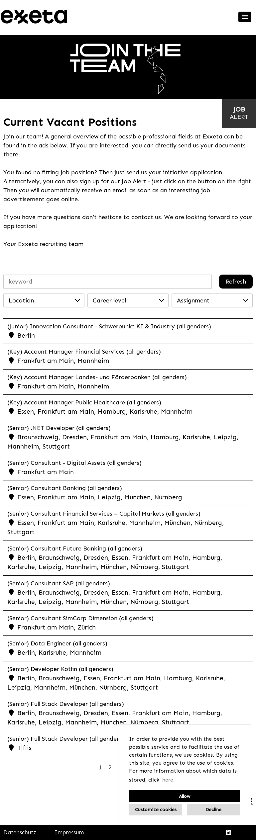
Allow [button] (184, 796)
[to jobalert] (239, 113)
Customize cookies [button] (156, 809)
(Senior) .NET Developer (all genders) (59, 428)
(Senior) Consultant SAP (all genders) (58, 583)
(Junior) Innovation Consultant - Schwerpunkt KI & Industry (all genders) (109, 326)
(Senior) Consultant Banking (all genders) (64, 488)
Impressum (69, 832)
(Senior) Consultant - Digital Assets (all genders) (74, 462)
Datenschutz (19, 832)
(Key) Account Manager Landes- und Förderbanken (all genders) (97, 377)
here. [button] (168, 780)
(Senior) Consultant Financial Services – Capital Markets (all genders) (103, 513)
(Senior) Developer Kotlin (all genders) (60, 669)
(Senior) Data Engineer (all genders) (57, 643)
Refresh (236, 281)
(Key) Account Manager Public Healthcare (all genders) (84, 402)
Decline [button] (213, 809)
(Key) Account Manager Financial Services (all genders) (84, 351)
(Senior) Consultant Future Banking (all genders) (74, 548)
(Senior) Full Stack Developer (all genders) (65, 704)
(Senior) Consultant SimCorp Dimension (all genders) (80, 618)
